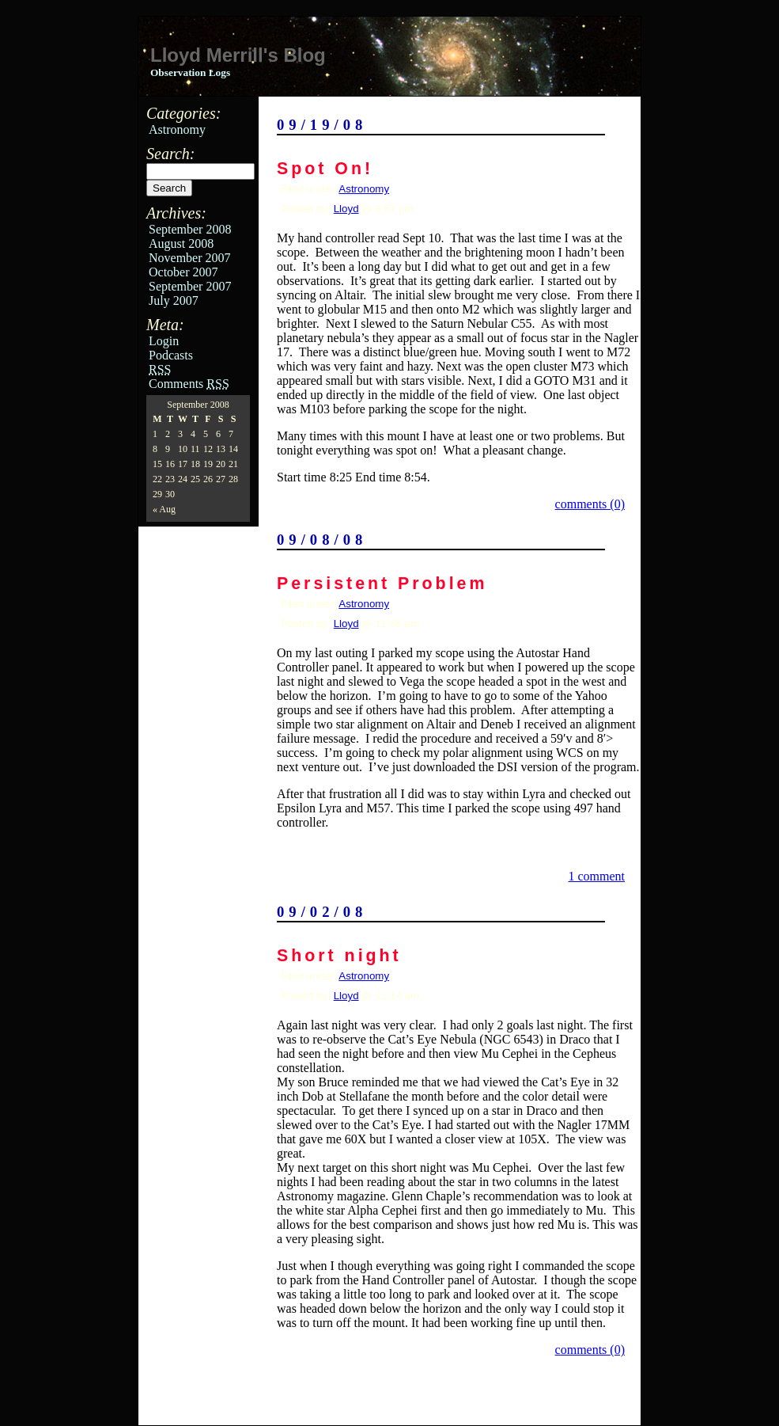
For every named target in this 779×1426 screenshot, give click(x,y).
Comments (189, 383)
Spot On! (325, 168)
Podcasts (171, 355)
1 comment (596, 876)
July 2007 (174, 300)
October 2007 (183, 272)
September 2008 (190, 229)
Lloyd (346, 209)
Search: (170, 153)
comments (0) (590, 504)
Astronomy (177, 129)
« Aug (164, 509)
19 (208, 464)
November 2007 (190, 257)
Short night (339, 955)
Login (164, 341)
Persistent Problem (382, 583)
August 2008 (181, 243)
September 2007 (190, 286)
